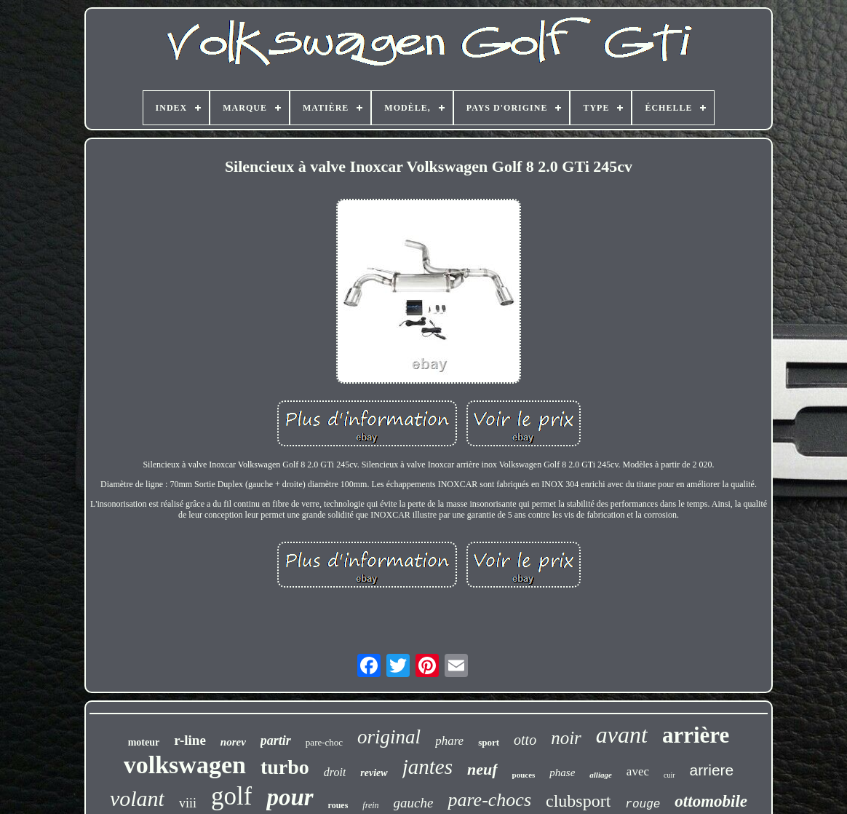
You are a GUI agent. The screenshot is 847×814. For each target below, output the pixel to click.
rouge (642, 804)
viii (187, 803)
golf (231, 796)
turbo (285, 767)
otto (525, 740)
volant (137, 798)
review (373, 772)
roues (338, 805)
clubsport (578, 800)
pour (289, 797)
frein (370, 805)
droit (335, 772)
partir (276, 740)
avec (638, 771)
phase (562, 772)
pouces (524, 774)
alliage (600, 774)
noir (566, 738)
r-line (190, 740)
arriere (712, 770)
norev (233, 742)
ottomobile (711, 801)
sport (488, 742)
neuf (482, 769)
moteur (144, 742)
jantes (427, 766)
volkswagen (185, 764)
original (389, 737)
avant (622, 735)
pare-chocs (489, 799)
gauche (414, 802)
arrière (695, 735)
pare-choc (324, 742)
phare (449, 741)
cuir (669, 775)
